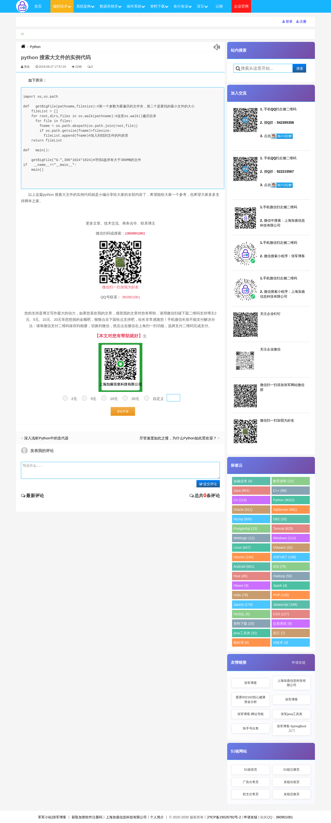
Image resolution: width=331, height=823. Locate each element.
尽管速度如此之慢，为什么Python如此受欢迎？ (178, 438)
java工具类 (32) (245, 633)
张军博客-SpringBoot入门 (291, 728)
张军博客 (250, 683)
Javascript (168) (285, 604)
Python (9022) (283, 500)
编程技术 (62, 6)
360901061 (284, 817)
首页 (38, 6)
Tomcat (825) (283, 528)
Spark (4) (280, 585)
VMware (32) (282, 547)
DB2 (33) (280, 519)
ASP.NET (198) (284, 557)
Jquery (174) (243, 604)
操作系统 (136, 6)
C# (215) (240, 500)
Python (35, 47)
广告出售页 (251, 782)
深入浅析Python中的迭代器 (46, 438)
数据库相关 (111, 6)
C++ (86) (279, 490)
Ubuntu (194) (243, 557)
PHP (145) (281, 595)
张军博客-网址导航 (250, 714)
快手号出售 (251, 728)
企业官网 (241, 6)
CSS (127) (281, 614)
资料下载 (159, 6)
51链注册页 (291, 769)
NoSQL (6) (242, 614)
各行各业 (183, 6)
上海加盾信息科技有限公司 (291, 683)
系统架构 (85, 6)
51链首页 (250, 769)
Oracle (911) (243, 509)
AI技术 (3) (280, 642)
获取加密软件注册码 (87, 817)
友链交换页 (292, 794)
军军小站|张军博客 (52, 817)
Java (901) (242, 490)
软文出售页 (251, 794)
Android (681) (244, 566)
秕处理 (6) (241, 642)
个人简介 (157, 817)
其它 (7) (279, 633)
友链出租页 (292, 782)
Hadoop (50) (282, 576)
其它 (202, 6)
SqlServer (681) (285, 509)
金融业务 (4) (243, 481)
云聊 (219, 6)
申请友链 (298, 662)
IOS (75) (279, 566)
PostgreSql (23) (245, 528)
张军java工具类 (291, 714)
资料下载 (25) (244, 623)
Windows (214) (284, 538)
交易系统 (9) (282, 623)
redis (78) (241, 595)
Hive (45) (240, 576)
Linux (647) (242, 547)
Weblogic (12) (244, 538)
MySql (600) (243, 519)
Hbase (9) (241, 585)
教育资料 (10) (283, 481)
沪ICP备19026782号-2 (224, 817)
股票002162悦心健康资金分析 (250, 699)
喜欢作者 (123, 411)
